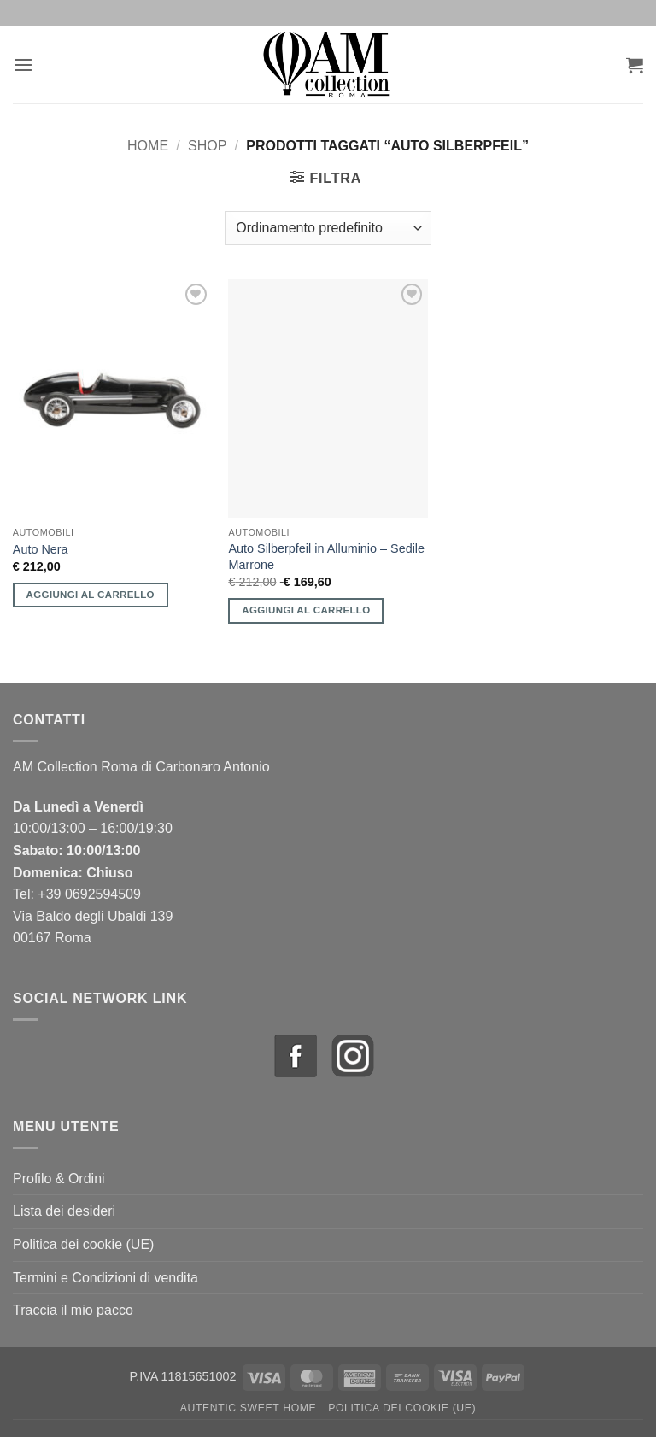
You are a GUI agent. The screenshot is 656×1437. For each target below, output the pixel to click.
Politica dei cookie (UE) (83, 1244)
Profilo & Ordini (59, 1178)
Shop (207, 145)
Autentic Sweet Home (248, 1408)
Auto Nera (40, 549)
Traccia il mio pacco (73, 1310)
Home (147, 145)
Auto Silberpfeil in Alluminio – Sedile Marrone (326, 557)
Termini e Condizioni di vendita (105, 1277)
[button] (23, 64)
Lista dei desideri (64, 1211)
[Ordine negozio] (327, 228)
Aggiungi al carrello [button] (90, 594)
